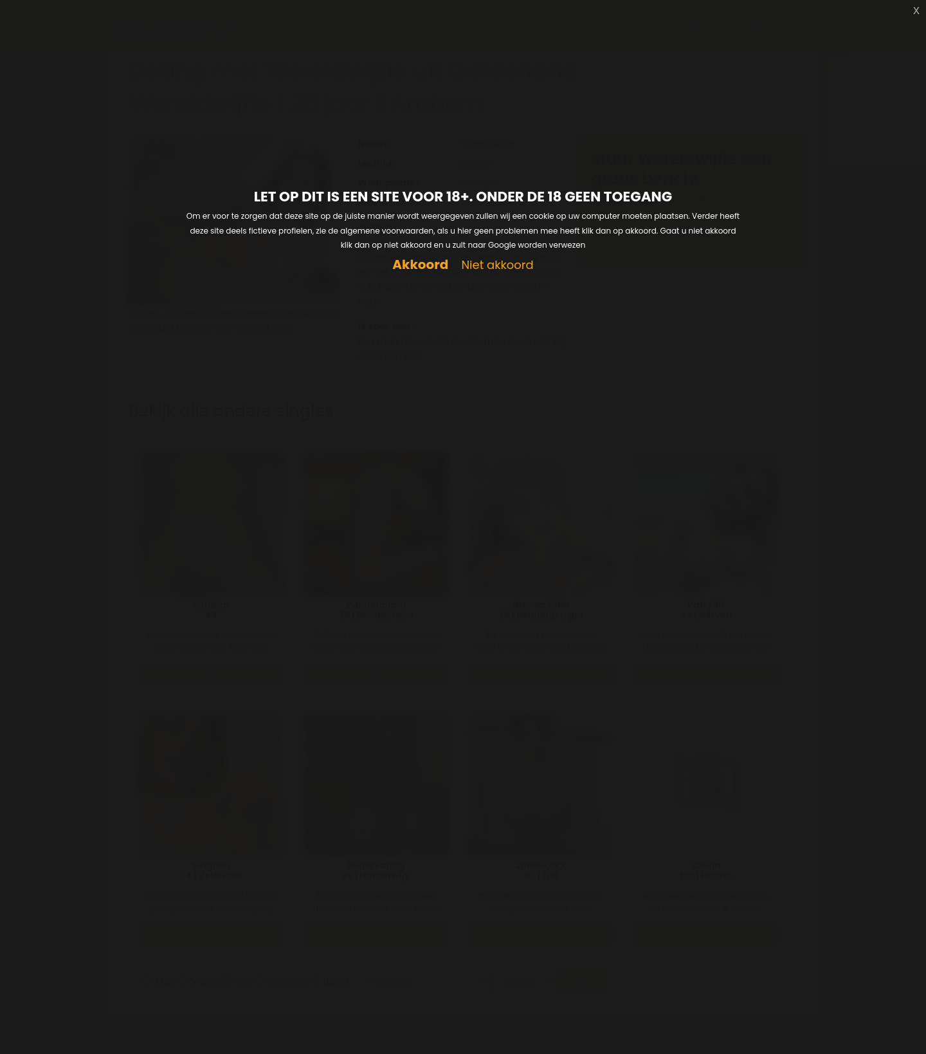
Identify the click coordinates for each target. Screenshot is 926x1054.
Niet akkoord (497, 265)
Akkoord (420, 264)
